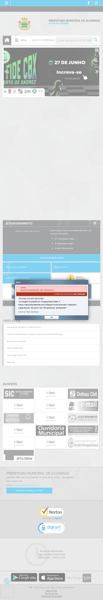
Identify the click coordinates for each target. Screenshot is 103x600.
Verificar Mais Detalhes (28, 312)
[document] (51, 300)
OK (51, 317)
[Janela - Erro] (51, 300)
